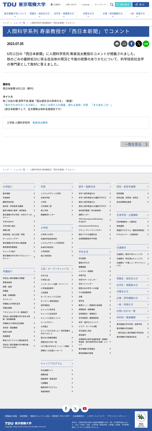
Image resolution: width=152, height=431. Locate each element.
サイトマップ (100, 4)
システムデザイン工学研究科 (52, 242)
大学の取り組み (9, 225)
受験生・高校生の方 (40, 13)
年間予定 (82, 275)
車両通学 (82, 334)
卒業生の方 (88, 13)
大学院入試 (45, 279)
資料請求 (124, 4)
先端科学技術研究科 (49, 238)
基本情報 (6, 193)
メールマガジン (47, 322)
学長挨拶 (6, 197)
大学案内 (44, 326)
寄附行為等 (7, 331)
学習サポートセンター (88, 279)
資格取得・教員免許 (49, 378)
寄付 (142, 4)
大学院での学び (47, 234)
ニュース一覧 (19, 22)
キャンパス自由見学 (49, 313)
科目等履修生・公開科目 (127, 221)
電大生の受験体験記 (49, 337)
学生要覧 (82, 258)
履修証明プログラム (49, 387)
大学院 (44, 227)
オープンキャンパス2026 (51, 296)
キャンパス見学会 (48, 309)
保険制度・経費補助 (87, 309)
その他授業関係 (85, 292)
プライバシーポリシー (117, 416)
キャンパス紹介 (9, 251)
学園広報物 (7, 307)
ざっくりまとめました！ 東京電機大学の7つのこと (55, 332)
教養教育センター (48, 214)
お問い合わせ (71, 4)
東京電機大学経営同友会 (127, 336)
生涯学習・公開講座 (127, 215)
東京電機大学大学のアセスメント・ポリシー (17, 257)
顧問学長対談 (8, 202)
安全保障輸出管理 (124, 202)
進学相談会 (45, 305)
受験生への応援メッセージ (51, 350)
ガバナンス (7, 299)
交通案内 (57, 4)
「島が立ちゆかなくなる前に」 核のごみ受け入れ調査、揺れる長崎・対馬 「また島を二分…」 (58, 105)
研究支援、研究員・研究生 (127, 197)
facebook (131, 44)
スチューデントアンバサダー (90, 230)
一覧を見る (133, 144)
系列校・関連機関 (10, 327)
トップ (6, 22)
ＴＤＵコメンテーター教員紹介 (15, 312)
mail (124, 44)
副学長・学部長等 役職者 (13, 206)
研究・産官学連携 (126, 186)
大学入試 (44, 275)
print (117, 44)
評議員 (5, 290)
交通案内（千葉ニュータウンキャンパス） (131, 264)
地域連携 (120, 225)
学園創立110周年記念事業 (13, 323)
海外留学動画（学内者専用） (90, 210)
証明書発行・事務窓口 (88, 313)
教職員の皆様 (11, 416)
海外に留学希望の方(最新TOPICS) (92, 206)
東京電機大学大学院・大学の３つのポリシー (17, 216)
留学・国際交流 (87, 186)
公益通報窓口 (78, 416)
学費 (80, 296)
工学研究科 (45, 251)
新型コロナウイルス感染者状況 (15, 340)
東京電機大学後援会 (87, 348)
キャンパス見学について (51, 318)
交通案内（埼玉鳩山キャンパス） (130, 258)
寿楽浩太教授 (40, 122)
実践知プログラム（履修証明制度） (131, 230)
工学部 (43, 202)
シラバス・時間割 (86, 271)
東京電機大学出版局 (125, 328)
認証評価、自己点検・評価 (14, 234)
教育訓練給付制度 (86, 353)
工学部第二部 (46, 206)
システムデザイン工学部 (51, 193)
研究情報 (120, 193)
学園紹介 (7, 271)
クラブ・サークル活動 (88, 326)
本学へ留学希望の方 (87, 193)
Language (86, 4)
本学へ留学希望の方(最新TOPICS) (92, 197)
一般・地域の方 (137, 13)
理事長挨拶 (7, 282)
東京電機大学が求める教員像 (14, 242)
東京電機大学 (18, 423)
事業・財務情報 (9, 295)
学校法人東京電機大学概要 (14, 278)
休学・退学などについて (89, 322)
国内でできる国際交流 (88, 234)
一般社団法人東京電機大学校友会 (130, 332)
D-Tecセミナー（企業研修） (128, 234)
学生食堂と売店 (85, 330)
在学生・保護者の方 (64, 13)
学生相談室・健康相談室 (89, 317)
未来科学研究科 (47, 247)
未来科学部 (45, 197)
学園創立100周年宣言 (11, 303)
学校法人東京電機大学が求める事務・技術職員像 (16, 317)
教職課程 (82, 266)
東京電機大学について (15, 13)
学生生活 (83, 251)
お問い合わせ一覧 (126, 311)
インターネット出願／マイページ (54, 284)
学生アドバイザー (86, 283)
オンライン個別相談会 (50, 301)
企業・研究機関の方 (113, 13)
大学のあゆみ (8, 221)
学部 (43, 186)
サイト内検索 (114, 4)
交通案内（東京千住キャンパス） (130, 254)
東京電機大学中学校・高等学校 (129, 324)
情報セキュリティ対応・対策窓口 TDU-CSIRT (50, 416)
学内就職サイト (47, 370)
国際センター (84, 214)
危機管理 (6, 336)
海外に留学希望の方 (87, 202)
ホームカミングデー (11, 238)
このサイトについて (96, 416)
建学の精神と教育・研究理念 (14, 210)
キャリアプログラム (51, 363)
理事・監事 (7, 286)
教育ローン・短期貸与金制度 (90, 305)
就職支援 (44, 374)
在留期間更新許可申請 (88, 238)
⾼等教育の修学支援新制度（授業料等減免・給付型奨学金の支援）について (93, 342)
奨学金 (81, 300)
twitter (139, 44)
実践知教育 (45, 391)
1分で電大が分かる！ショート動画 (55, 346)
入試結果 (44, 292)
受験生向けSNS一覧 (49, 342)
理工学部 (44, 210)
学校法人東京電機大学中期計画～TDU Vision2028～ (16, 346)
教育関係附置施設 (10, 247)
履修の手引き (84, 262)
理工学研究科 (46, 255)
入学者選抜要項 (47, 288)
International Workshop (89, 225)
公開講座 (44, 383)
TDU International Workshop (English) (91, 220)
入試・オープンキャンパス (55, 268)
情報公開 (6, 230)
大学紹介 (7, 186)
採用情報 (23, 416)
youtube (85, 408)
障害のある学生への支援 (89, 288)
